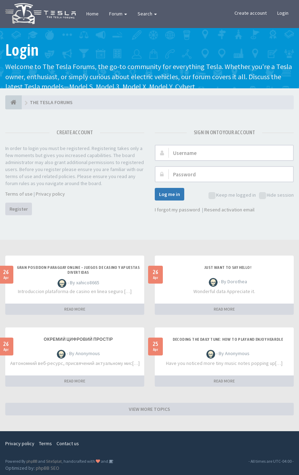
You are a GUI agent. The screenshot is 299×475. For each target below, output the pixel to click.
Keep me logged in (232, 195)
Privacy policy (50, 194)
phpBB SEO (47, 468)
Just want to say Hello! (227, 267)
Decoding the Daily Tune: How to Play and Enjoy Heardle (228, 339)
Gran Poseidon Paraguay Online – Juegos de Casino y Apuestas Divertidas (78, 270)
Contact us (68, 443)
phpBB (31, 461)
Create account (250, 13)
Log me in (169, 194)
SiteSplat (54, 461)
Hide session (276, 195)
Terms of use (19, 194)
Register (18, 209)
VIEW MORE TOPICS (149, 409)
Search (147, 14)
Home (92, 14)
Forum (118, 14)
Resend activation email (229, 209)
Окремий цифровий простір (78, 339)
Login (282, 13)
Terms (45, 443)
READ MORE (74, 309)
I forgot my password (177, 209)
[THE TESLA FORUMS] (13, 102)
